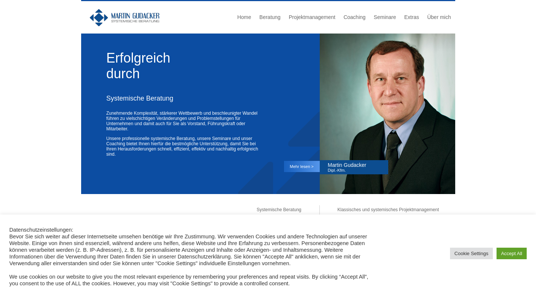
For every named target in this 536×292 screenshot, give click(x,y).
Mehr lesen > (302, 166)
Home (244, 17)
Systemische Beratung (278, 209)
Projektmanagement (312, 17)
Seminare (385, 17)
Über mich (439, 17)
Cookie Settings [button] (471, 253)
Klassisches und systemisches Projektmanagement (388, 209)
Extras (411, 17)
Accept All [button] (511, 253)
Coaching (355, 17)
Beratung (270, 17)
